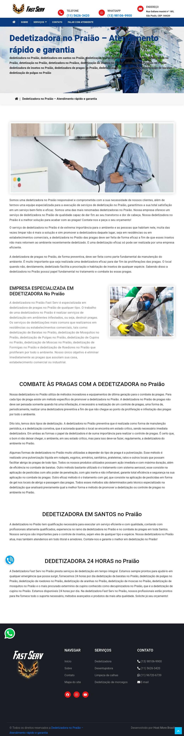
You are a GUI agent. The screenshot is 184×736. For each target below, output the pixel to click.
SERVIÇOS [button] (40, 22)
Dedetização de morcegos (111, 682)
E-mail (145, 682)
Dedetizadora (103, 661)
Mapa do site (73, 682)
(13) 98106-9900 (120, 15)
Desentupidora (104, 668)
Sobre (68, 668)
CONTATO (57, 22)
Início (68, 661)
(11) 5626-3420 (78, 15)
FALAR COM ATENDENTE (80, 22)
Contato (70, 675)
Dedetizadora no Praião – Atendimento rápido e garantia (59, 99)
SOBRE (24, 22)
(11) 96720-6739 (150, 675)
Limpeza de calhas (106, 675)
